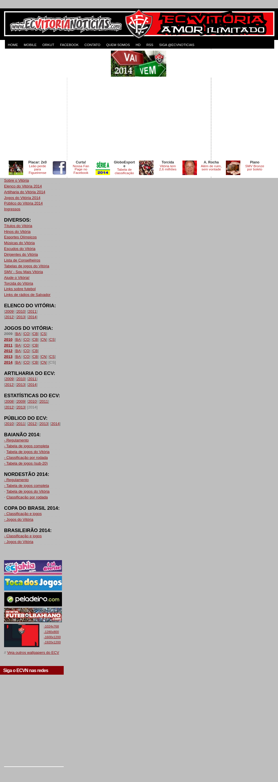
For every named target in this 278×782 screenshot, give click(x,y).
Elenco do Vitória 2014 (23, 186)
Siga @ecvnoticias (176, 45)
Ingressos (12, 209)
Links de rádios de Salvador (27, 294)
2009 (9, 311)
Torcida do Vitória (18, 283)
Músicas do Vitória (19, 243)
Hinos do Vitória (17, 231)
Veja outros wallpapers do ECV (33, 652)
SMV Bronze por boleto (254, 167)
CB (35, 334)
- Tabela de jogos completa (26, 446)
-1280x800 (51, 632)
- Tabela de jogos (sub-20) (26, 463)
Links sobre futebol (20, 289)
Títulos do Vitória (18, 226)
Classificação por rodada (27, 497)
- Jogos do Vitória (18, 519)
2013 (21, 317)
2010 (21, 311)
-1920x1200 (52, 642)
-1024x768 (51, 626)
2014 (32, 317)
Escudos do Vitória (19, 248)
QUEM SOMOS (118, 45)
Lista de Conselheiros (22, 260)
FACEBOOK (69, 45)
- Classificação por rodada (26, 457)
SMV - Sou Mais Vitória (23, 272)
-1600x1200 (52, 637)
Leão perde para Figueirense (37, 169)
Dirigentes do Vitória (21, 254)
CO (27, 334)
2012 (9, 317)
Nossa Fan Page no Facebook (81, 169)
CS (43, 334)
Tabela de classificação (124, 171)
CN (43, 339)
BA (18, 334)
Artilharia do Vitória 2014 (24, 192)
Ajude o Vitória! (17, 277)
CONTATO (92, 45)
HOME (13, 45)
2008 (9, 401)
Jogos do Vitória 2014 (22, 198)
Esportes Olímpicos (20, 237)
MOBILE (30, 45)
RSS (149, 45)
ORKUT (48, 45)
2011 (32, 311)
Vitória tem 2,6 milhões (168, 167)
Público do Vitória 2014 (23, 203)
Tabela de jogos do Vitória (28, 452)
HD (138, 45)
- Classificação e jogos (23, 513)
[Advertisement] (54, 105)
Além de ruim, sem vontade (211, 167)
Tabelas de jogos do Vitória (26, 266)
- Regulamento (16, 440)
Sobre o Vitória (16, 180)
